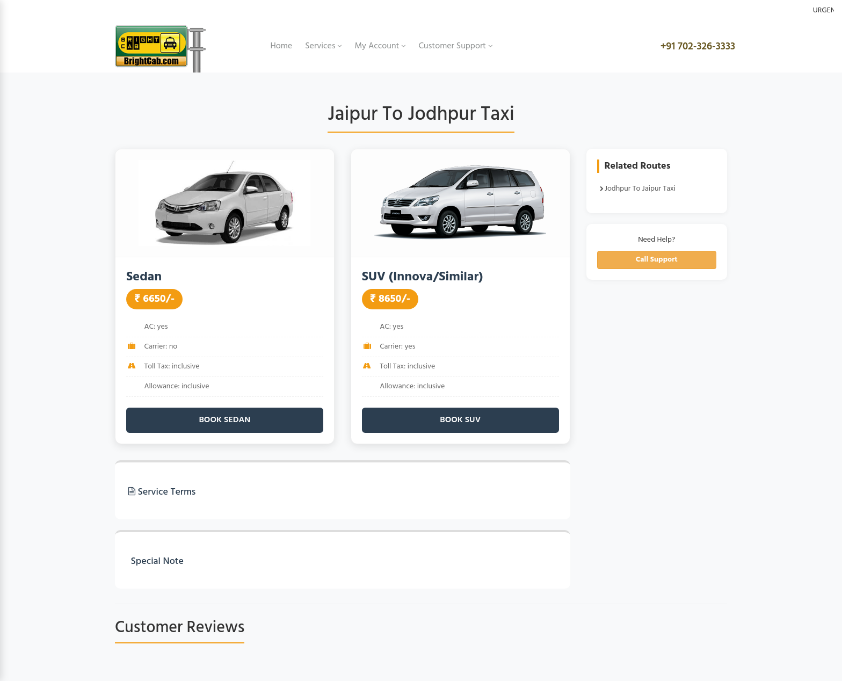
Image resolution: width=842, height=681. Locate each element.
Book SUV (460, 420)
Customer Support (455, 46)
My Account (379, 46)
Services (323, 46)
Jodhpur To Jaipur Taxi (638, 189)
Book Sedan (224, 420)
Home (282, 46)
